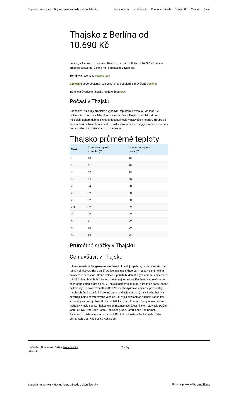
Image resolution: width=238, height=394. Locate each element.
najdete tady (102, 75)
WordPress (203, 384)
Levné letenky (70, 347)
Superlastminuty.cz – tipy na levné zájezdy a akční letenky (63, 9)
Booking (152, 83)
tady (122, 91)
